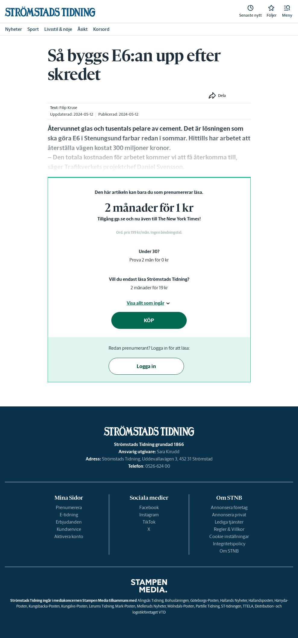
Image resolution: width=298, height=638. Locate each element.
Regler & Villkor (229, 529)
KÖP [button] (149, 320)
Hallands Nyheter (233, 600)
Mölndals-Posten (180, 606)
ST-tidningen (231, 606)
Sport (33, 29)
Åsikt (83, 29)
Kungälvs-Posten (74, 606)
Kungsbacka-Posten (44, 606)
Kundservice (69, 529)
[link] (50, 11)
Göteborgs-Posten (204, 600)
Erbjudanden (69, 522)
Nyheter (13, 29)
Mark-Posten (125, 606)
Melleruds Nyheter (151, 606)
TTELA (248, 606)
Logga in (146, 366)
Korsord (101, 29)
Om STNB (229, 551)
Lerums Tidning (101, 606)
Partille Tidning (208, 606)
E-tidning (69, 515)
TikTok (149, 522)
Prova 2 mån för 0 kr (149, 260)
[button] (287, 11)
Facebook (149, 507)
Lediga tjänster (229, 522)
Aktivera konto (68, 536)
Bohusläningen (177, 600)
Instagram (149, 515)
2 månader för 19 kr (149, 287)
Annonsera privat (229, 515)
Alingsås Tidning (150, 600)
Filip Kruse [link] (68, 107)
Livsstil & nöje (58, 29)
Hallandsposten (261, 600)
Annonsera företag (229, 507)
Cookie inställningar (229, 536)
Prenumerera (69, 507)
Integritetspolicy (229, 544)
